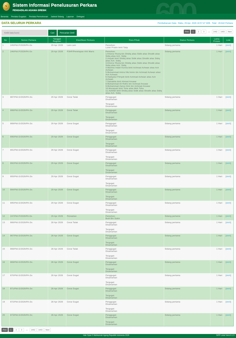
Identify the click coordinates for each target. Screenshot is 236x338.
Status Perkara (187, 40)
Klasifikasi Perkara (85, 40)
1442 (215, 32)
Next (230, 32)
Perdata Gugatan (18, 16)
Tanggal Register (57, 40)
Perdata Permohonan (38, 16)
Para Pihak (134, 40)
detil (228, 45)
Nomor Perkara (28, 40)
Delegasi (80, 16)
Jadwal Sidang (57, 16)
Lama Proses (216, 40)
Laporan (70, 16)
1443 (222, 32)
